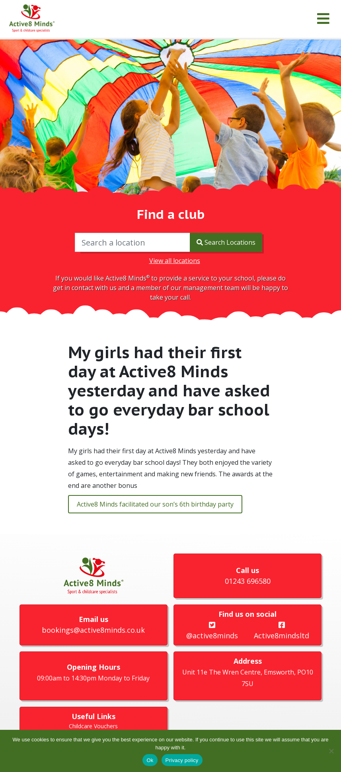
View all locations (174, 260)
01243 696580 (248, 581)
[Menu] (323, 19)
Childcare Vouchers (93, 726)
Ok (149, 760)
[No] (331, 751)
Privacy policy (182, 760)
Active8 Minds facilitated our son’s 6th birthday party (155, 504)
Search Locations (226, 242)
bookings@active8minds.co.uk (93, 630)
